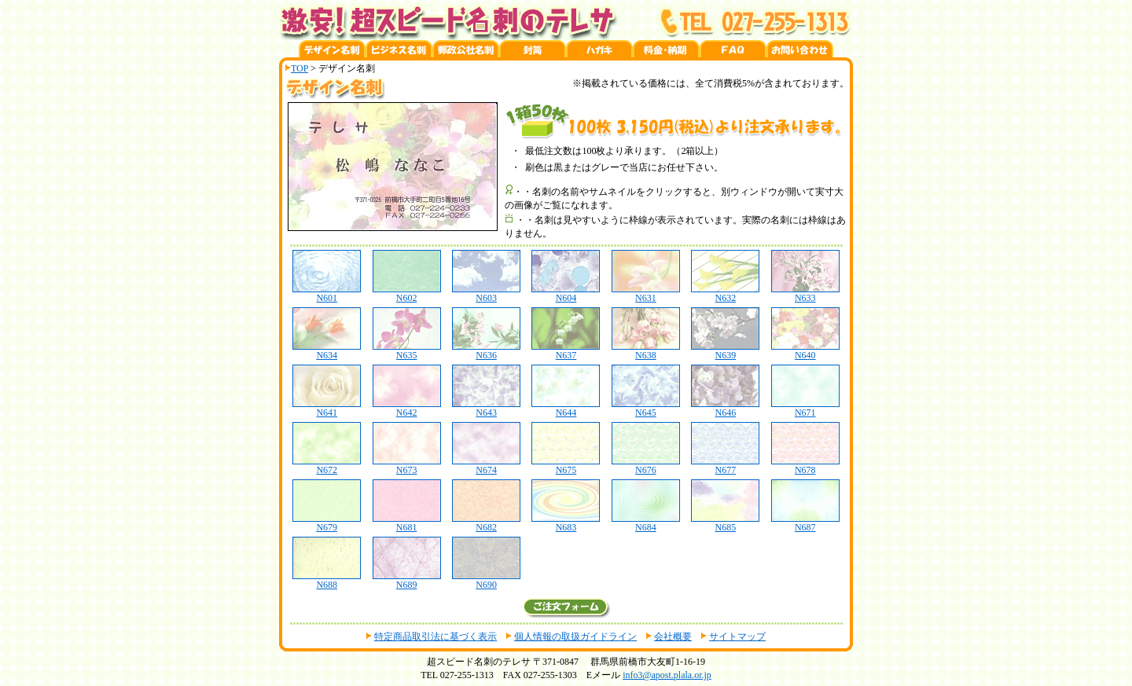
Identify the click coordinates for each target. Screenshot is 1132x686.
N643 (486, 408)
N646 (725, 408)
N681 (407, 523)
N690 (486, 580)
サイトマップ (737, 636)
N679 (326, 523)
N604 (565, 293)
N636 (486, 351)
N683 (565, 523)
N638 (646, 351)
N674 (486, 465)
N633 (805, 293)
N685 (725, 523)
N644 (565, 408)
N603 (486, 293)
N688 (326, 580)
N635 (407, 351)
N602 (407, 293)
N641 (326, 408)
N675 (565, 465)
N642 (407, 408)
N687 (805, 523)
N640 (805, 351)
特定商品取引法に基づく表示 (435, 636)
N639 (725, 351)
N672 (326, 465)
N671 (805, 408)
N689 (407, 580)
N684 (646, 523)
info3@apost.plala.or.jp (667, 674)
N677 (725, 465)
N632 (725, 293)
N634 (326, 351)
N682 (486, 523)
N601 (326, 293)
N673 (407, 465)
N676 (646, 465)
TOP (299, 68)
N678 (805, 465)
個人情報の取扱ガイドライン (575, 636)
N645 (646, 408)
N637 (565, 351)
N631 (646, 293)
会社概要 (673, 636)
